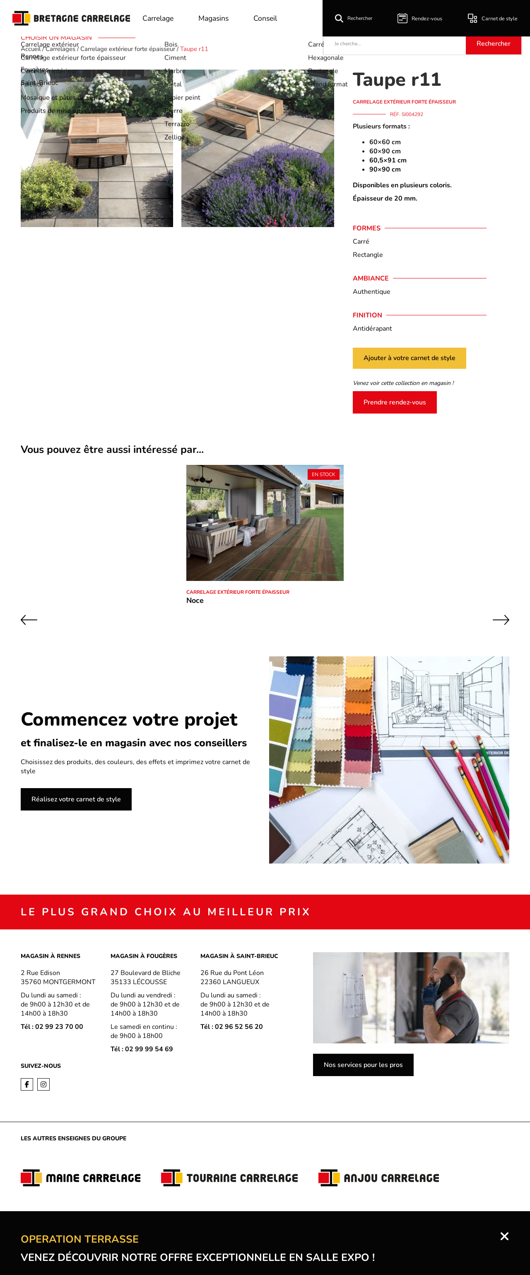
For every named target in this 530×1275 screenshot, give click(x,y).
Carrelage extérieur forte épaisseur (127, 49)
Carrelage (158, 18)
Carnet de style (494, 18)
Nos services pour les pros (363, 1064)
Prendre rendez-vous (395, 402)
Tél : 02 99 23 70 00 (52, 1026)
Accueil (31, 49)
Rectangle (368, 254)
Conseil (269, 18)
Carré (361, 241)
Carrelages (60, 49)
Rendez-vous (423, 18)
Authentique (371, 291)
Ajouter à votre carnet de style (409, 358)
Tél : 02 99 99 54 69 (142, 1049)
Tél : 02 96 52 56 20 (231, 1026)
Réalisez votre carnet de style (76, 799)
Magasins (216, 18)
